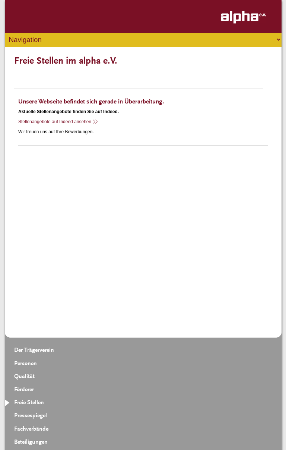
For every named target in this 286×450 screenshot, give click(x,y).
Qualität (24, 377)
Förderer (24, 390)
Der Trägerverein (34, 350)
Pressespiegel (30, 416)
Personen (25, 364)
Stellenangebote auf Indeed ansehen (54, 121)
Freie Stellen (29, 403)
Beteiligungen (31, 442)
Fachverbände (31, 429)
